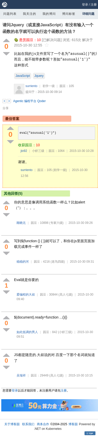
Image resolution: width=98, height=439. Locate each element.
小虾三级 (38, 151)
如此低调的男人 (27, 332)
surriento (31, 86)
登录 (85, 4)
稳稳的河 (23, 261)
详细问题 (88, 14)
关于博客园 (12, 424)
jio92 (24, 151)
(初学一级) (60, 170)
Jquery (39, 76)
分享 (6, 108)
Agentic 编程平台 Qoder (29, 101)
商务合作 (43, 424)
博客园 (73, 424)
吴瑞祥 (21, 375)
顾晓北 (21, 223)
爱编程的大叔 (26, 294)
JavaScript (23, 76)
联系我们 (28, 424)
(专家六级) (56, 223)
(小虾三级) (65, 332)
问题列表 (10, 14)
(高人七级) (66, 294)
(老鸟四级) (58, 261)
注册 (94, 4)
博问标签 (68, 14)
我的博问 (49, 14)
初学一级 (49, 86)
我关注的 (29, 14)
